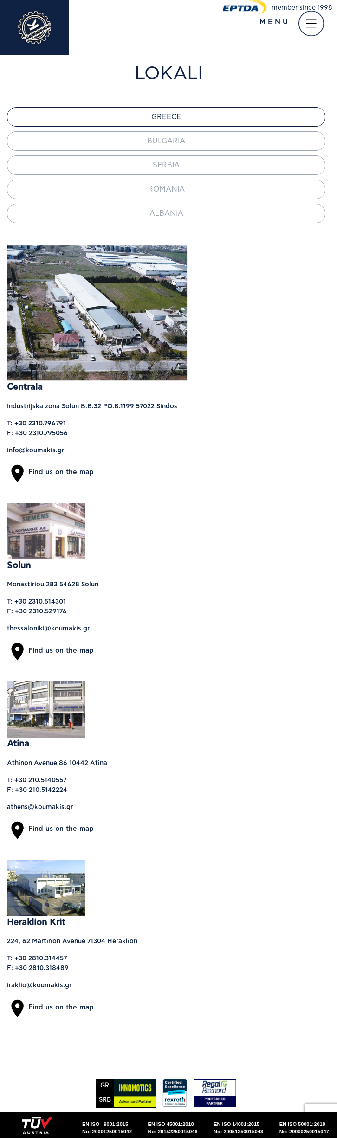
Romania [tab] (166, 189)
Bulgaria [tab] (166, 141)
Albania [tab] (166, 213)
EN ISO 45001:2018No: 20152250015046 (173, 1128)
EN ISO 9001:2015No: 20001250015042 (107, 1128)
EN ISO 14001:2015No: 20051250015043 (238, 1128)
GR (104, 1086)
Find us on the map (50, 472)
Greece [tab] (166, 117)
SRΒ (105, 1100)
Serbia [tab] (166, 165)
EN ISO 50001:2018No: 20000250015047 (304, 1128)
